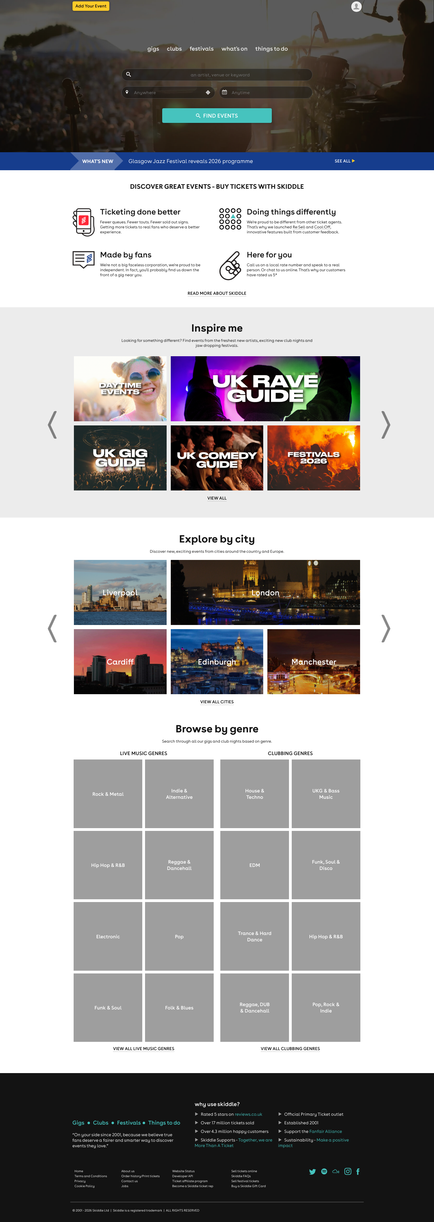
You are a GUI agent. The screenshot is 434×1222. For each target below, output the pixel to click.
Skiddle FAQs (241, 1176)
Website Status (183, 1171)
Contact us (129, 1181)
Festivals (202, 48)
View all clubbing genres (290, 1049)
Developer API (182, 1176)
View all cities (217, 702)
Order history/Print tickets (140, 1176)
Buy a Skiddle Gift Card (248, 1186)
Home (78, 1171)
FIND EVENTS (217, 115)
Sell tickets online (244, 1171)
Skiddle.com (217, 23)
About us (128, 1171)
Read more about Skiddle (217, 293)
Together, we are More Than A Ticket (233, 1142)
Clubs (174, 48)
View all (217, 498)
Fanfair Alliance (325, 1131)
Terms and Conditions (90, 1176)
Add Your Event (91, 6)
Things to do (271, 48)
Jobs (124, 1186)
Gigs (153, 48)
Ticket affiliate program (190, 1181)
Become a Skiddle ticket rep (192, 1186)
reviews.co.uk (248, 1114)
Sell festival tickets (245, 1181)
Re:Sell (299, 226)
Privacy (80, 1181)
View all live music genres (143, 1049)
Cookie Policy (84, 1186)
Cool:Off (322, 226)
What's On (234, 48)
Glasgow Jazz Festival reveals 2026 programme (190, 161)
